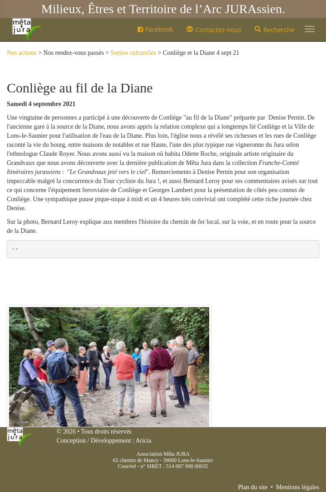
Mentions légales (297, 487)
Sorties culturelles (133, 52)
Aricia (143, 440)
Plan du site (252, 487)
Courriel (127, 466)
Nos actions (22, 52)
